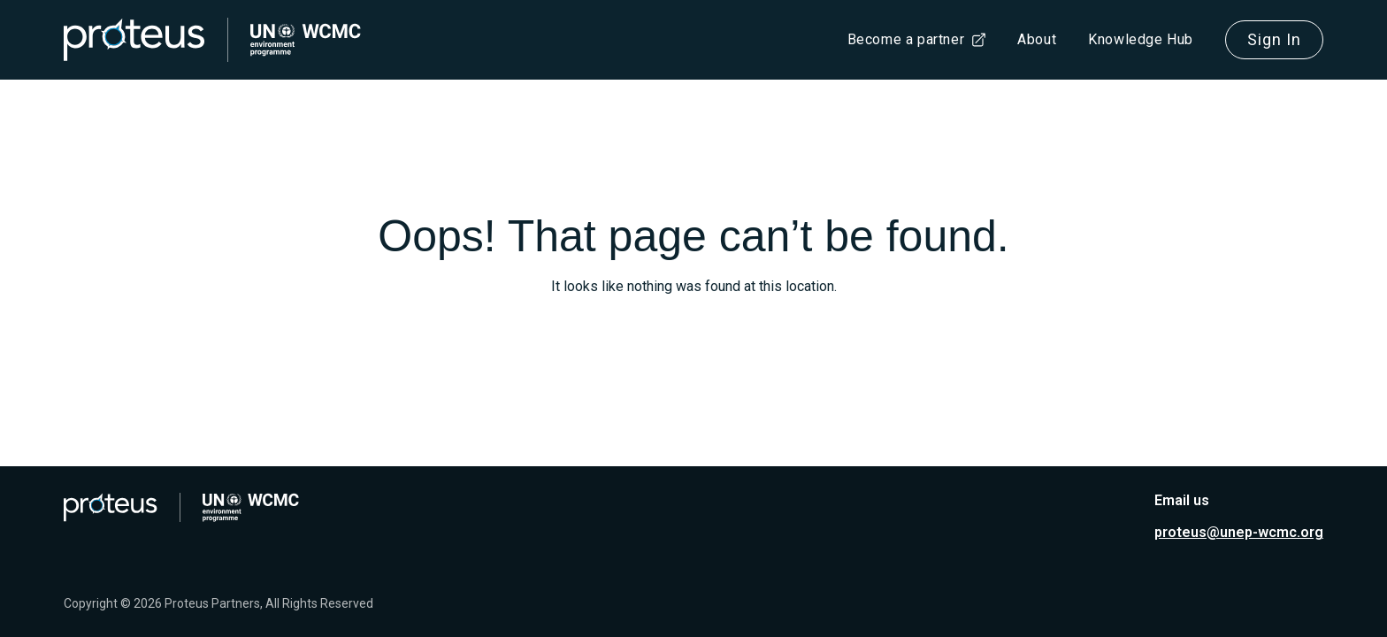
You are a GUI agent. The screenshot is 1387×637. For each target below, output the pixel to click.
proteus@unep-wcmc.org (1238, 532)
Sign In (1274, 39)
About (1036, 39)
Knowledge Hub (1140, 39)
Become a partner (906, 39)
